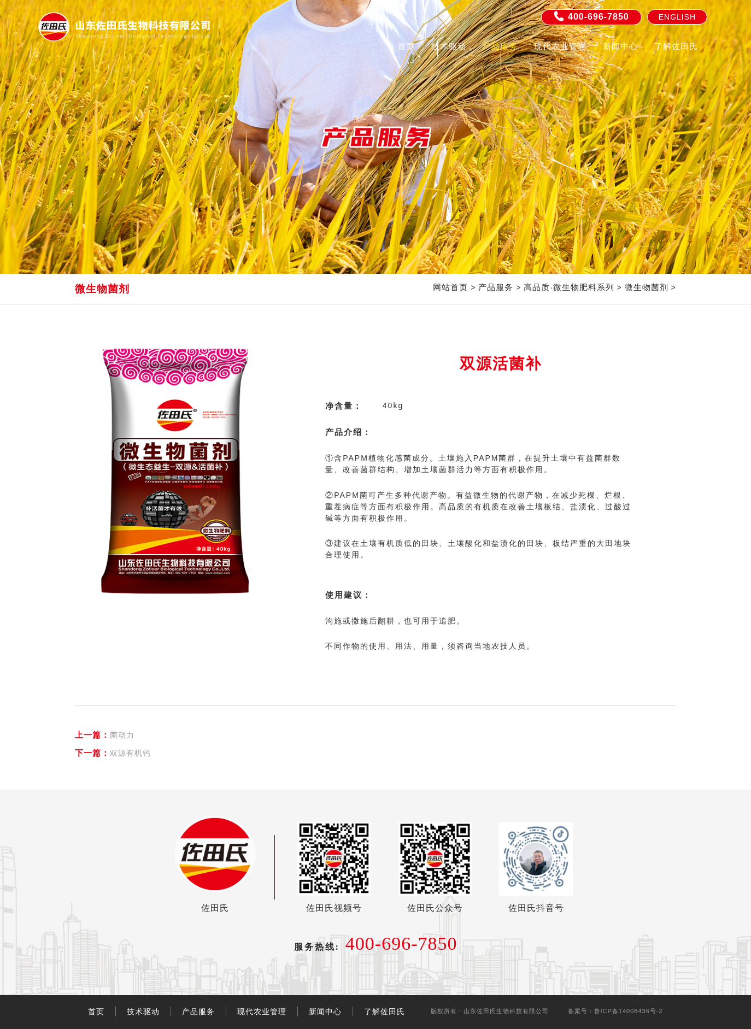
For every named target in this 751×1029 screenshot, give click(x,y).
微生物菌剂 (646, 287)
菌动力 (104, 734)
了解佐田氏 (676, 46)
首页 (406, 46)
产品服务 (500, 46)
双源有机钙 (113, 752)
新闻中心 (620, 46)
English (677, 17)
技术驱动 (448, 46)
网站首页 (450, 287)
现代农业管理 (560, 46)
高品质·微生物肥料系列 (569, 287)
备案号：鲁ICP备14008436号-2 (615, 1011)
